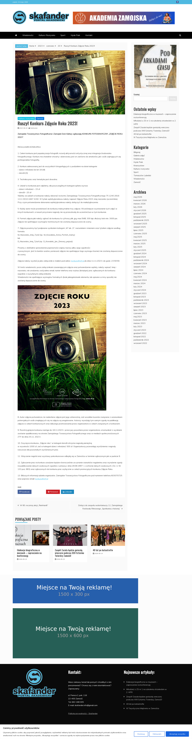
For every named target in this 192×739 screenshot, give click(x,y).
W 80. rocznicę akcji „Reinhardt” (34, 505)
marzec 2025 (139, 243)
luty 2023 (138, 326)
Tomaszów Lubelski (142, 175)
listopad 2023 (140, 296)
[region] (96, 731)
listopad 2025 (140, 217)
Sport (62, 35)
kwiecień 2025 (140, 240)
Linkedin (67, 492)
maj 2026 (138, 197)
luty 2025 (138, 247)
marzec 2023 (139, 323)
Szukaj (136, 94)
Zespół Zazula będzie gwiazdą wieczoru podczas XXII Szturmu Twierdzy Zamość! (69, 553)
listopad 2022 (140, 336)
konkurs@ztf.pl (77, 261)
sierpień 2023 (140, 306)
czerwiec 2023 (140, 313)
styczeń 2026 (140, 210)
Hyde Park (75, 35)
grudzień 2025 (140, 213)
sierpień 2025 (140, 227)
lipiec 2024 (138, 270)
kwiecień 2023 (140, 320)
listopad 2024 (140, 257)
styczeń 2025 (140, 250)
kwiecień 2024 (140, 280)
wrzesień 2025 (140, 223)
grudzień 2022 (140, 333)
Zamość (39, 118)
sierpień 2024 (140, 266)
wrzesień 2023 (140, 303)
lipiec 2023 (138, 310)
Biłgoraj (137, 152)
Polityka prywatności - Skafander (83, 713)
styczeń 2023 (140, 330)
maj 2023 (138, 316)
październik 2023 (141, 300)
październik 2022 (141, 340)
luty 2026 (138, 207)
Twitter (38, 492)
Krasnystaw (139, 165)
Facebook (177, 2)
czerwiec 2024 (140, 273)
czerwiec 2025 (140, 233)
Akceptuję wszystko (177, 734)
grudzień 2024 (140, 253)
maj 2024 (138, 277)
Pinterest (53, 492)
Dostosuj (141, 734)
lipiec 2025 (138, 230)
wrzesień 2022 (140, 343)
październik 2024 (141, 260)
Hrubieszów (139, 159)
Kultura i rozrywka (26, 118)
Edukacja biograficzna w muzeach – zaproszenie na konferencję (29, 553)
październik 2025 (141, 220)
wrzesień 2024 (140, 263)
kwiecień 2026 (140, 200)
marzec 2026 (139, 203)
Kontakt (88, 35)
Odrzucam (157, 734)
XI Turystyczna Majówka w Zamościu (150, 137)
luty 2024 (138, 286)
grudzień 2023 (140, 293)
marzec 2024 (139, 283)
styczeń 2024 (140, 290)
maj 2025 (138, 237)
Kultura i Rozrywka (47, 35)
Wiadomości (27, 35)
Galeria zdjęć (139, 155)
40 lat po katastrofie (103, 550)
